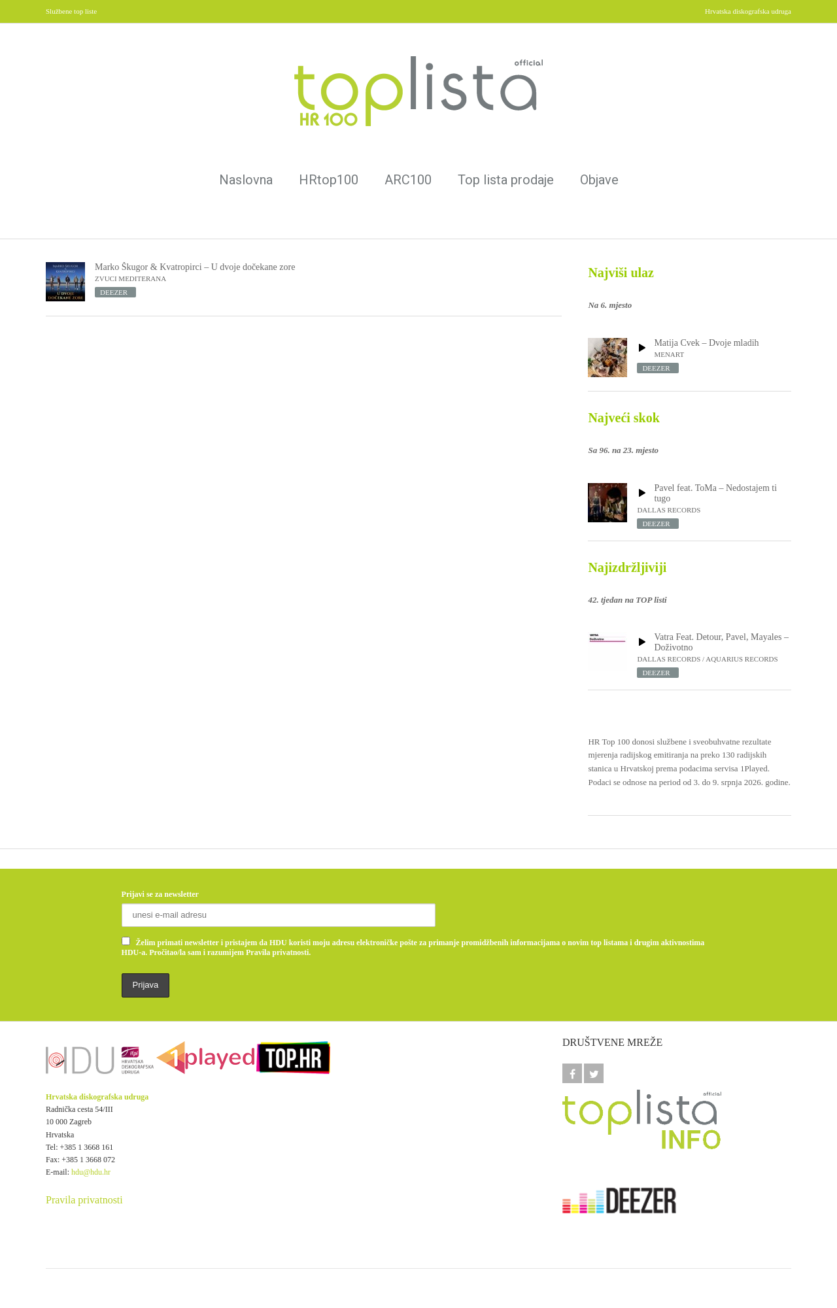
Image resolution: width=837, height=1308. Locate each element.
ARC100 (408, 180)
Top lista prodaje (506, 180)
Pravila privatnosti (84, 1199)
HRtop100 (328, 180)
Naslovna (246, 180)
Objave (599, 180)
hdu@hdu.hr (91, 1172)
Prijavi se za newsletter (160, 894)
